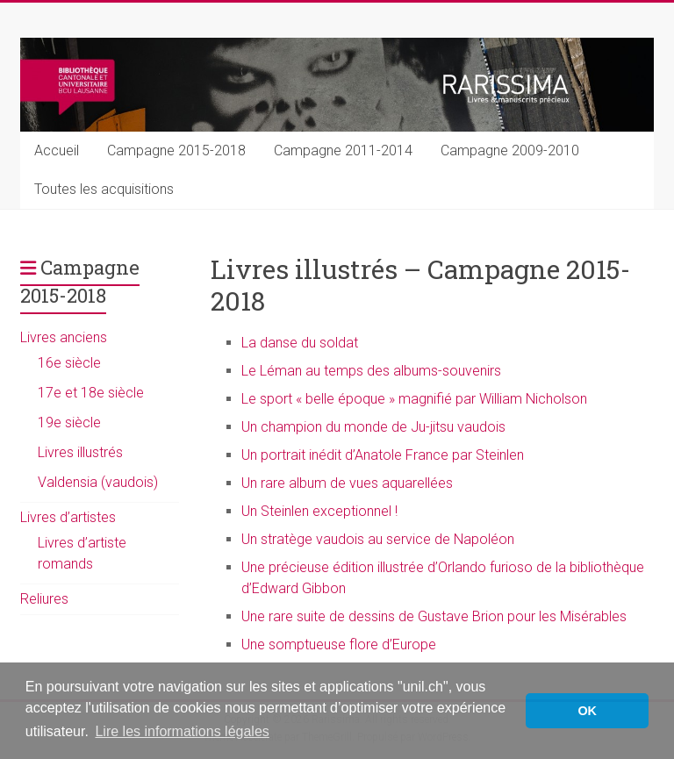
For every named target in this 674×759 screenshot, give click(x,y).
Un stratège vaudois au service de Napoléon (377, 539)
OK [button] (587, 711)
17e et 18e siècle (91, 392)
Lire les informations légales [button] (182, 731)
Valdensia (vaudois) (98, 482)
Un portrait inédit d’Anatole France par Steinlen (382, 455)
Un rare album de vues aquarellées (347, 483)
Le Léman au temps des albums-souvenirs (371, 370)
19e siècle (69, 422)
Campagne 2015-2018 (176, 150)
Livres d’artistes (68, 517)
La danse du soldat (299, 342)
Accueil (56, 150)
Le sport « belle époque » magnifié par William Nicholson (414, 398)
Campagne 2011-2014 (343, 150)
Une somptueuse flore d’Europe (338, 644)
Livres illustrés (80, 452)
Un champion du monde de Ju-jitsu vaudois (373, 427)
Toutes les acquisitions (104, 189)
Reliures (44, 599)
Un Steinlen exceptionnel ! (319, 511)
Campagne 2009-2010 (510, 150)
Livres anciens (63, 337)
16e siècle (69, 362)
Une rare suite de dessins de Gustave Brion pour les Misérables (434, 616)
